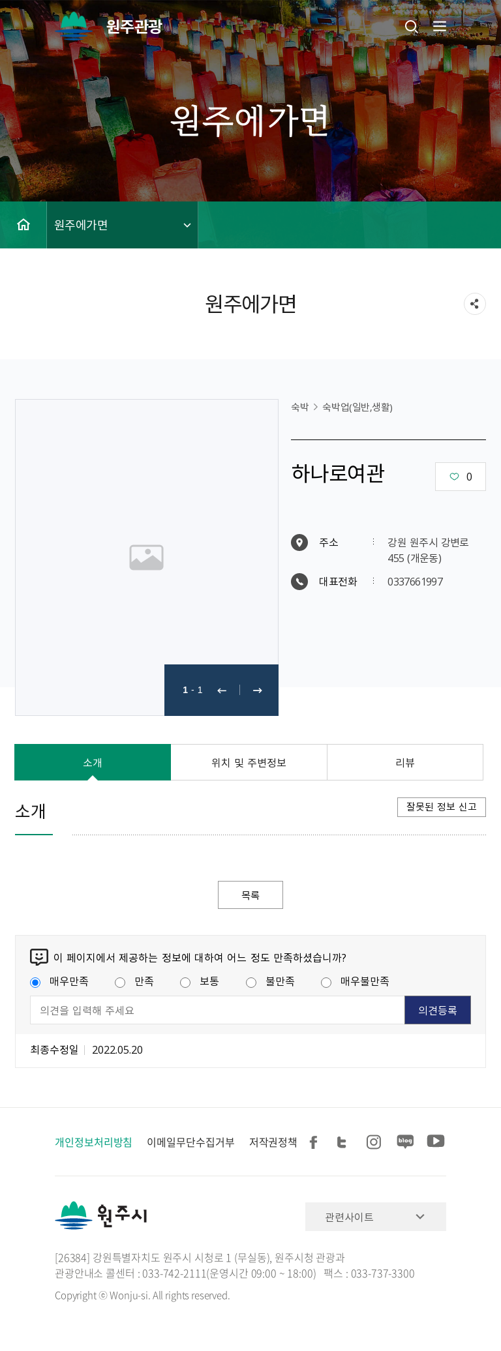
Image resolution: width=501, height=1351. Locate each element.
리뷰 (405, 762)
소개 (92, 762)
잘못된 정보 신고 (441, 806)
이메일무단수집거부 (190, 1142)
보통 (199, 981)
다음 (257, 690)
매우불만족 (355, 981)
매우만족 (59, 981)
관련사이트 (349, 1217)
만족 (134, 981)
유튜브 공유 (435, 1143)
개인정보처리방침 (93, 1142)
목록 (250, 895)
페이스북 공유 (315, 1143)
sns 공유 (475, 304)
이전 (222, 690)
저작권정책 (273, 1142)
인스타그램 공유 (375, 1143)
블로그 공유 (405, 1143)
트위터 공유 (345, 1143)
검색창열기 (411, 26)
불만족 (270, 981)
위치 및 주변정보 (249, 762)
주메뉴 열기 (438, 26)
